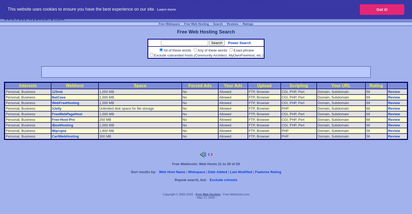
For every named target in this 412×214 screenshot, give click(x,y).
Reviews (232, 23)
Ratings (248, 23)
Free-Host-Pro (63, 120)
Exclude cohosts (223, 180)
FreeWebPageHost (67, 114)
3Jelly (56, 108)
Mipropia (59, 131)
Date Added (217, 172)
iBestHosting (62, 125)
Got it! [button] (382, 9)
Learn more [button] (166, 9)
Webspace (196, 172)
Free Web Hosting (196, 23)
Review (394, 92)
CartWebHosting (65, 136)
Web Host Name (172, 172)
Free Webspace (169, 23)
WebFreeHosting (65, 103)
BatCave (59, 97)
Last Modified (241, 172)
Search (218, 23)
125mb (57, 92)
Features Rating (268, 172)
